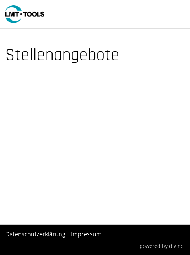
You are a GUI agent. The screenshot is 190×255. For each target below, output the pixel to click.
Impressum (86, 234)
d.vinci (177, 245)
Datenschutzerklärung (35, 234)
